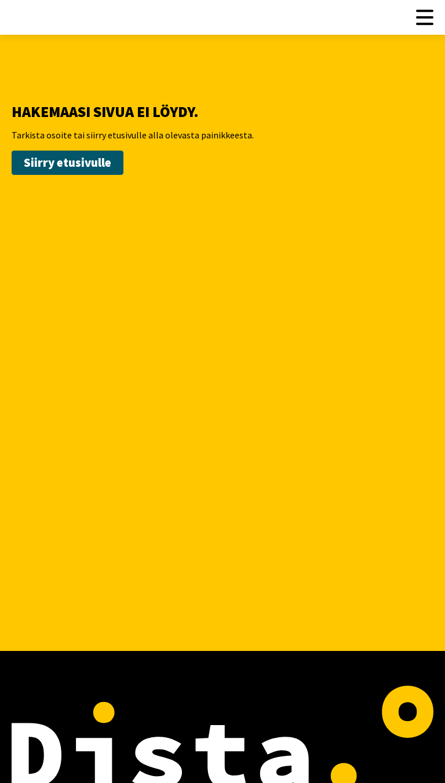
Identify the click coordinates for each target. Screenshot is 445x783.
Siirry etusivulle (67, 162)
